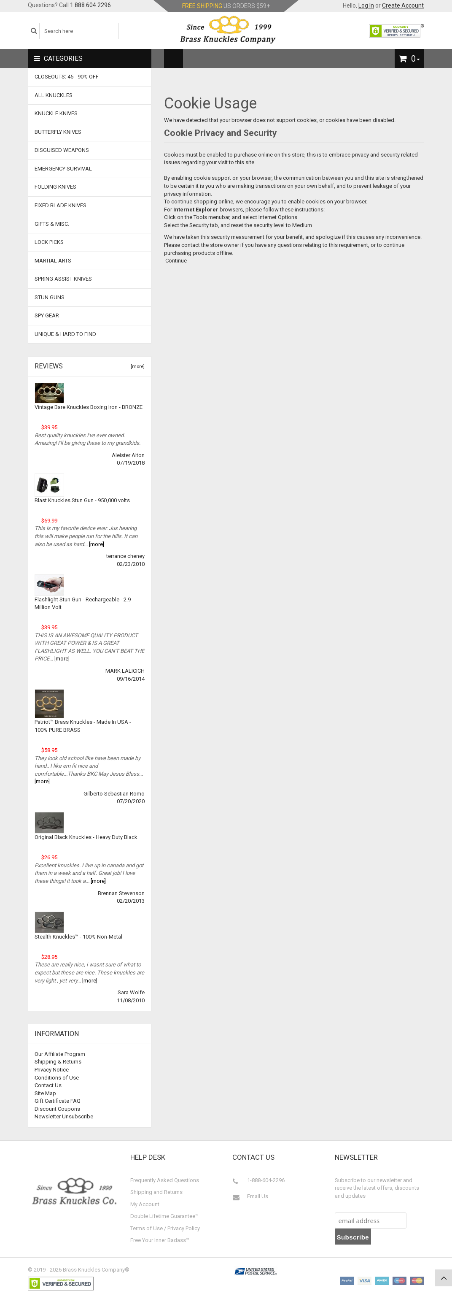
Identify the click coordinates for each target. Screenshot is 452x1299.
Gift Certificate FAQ (58, 1101)
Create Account (403, 5)
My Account (144, 1204)
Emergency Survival (63, 168)
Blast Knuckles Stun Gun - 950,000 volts (82, 500)
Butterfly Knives (58, 132)
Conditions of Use (57, 1077)
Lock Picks (49, 242)
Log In (366, 5)
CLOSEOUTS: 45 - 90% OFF (67, 76)
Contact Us (48, 1085)
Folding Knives (55, 187)
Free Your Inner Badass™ (159, 1240)
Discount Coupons (57, 1109)
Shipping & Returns (58, 1061)
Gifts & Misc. (52, 224)
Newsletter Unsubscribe (64, 1116)
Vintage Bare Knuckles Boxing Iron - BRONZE (89, 407)
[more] (136, 366)
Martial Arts (53, 260)
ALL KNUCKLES (54, 95)
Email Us (257, 1196)
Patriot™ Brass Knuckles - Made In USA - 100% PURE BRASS (83, 726)
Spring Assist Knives (63, 279)
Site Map (45, 1093)
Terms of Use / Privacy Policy (165, 1228)
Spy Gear (47, 315)
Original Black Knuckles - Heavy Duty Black (86, 837)
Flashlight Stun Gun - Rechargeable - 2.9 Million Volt (83, 603)
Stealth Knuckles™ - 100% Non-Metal (78, 937)
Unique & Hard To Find (65, 334)
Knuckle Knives (56, 113)
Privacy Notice (52, 1069)
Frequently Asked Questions (164, 1180)
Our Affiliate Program (60, 1054)
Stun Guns (50, 297)
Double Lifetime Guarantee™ (164, 1216)
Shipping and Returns (156, 1192)
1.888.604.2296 (90, 5)
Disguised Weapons (62, 150)
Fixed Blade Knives (60, 205)
